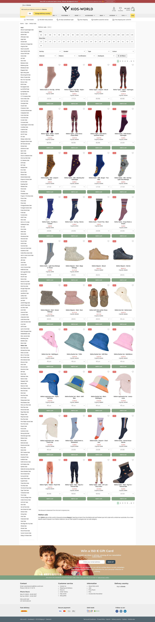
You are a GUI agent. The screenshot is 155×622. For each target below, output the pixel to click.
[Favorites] (59, 65)
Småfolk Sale (24, 459)
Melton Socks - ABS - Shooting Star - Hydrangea (74, 178)
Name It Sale (24, 378)
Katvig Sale (23, 274)
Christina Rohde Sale (26, 110)
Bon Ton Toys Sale (25, 79)
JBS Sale (23, 260)
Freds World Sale (25, 210)
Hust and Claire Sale (26, 248)
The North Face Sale (26, 488)
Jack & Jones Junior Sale (27, 255)
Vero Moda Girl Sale (26, 509)
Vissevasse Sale (25, 519)
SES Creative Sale (25, 452)
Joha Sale (23, 262)
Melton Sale (32, 23)
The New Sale (24, 485)
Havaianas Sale (24, 236)
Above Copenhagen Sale (27, 29)
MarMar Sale (24, 340)
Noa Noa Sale (24, 395)
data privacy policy (103, 577)
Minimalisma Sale (25, 359)
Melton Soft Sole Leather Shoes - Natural (98, 310)
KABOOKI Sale (24, 269)
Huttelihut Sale (24, 250)
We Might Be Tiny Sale (27, 523)
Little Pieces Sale (25, 319)
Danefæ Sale (24, 132)
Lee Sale (23, 300)
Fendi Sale (23, 189)
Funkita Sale (24, 215)
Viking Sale (23, 514)
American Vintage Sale (26, 44)
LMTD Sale (23, 326)
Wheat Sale (23, 526)
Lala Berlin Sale (25, 293)
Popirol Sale (24, 426)
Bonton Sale (24, 82)
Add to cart (49, 103)
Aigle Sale (23, 39)
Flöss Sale (23, 203)
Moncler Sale (24, 367)
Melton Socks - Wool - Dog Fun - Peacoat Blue (123, 485)
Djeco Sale (23, 151)
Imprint (108, 619)
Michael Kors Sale (25, 350)
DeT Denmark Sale (25, 143)
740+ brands (29, 19)
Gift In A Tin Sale (25, 222)
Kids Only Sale (24, 286)
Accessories (90, 15)
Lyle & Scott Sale (25, 329)
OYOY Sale (23, 397)
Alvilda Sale (24, 41)
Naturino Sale (24, 386)
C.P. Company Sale (25, 96)
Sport (77, 15)
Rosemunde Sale (25, 445)
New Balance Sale (25, 388)
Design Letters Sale (25, 139)
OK (30, 13)
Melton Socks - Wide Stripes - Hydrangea (123, 134)
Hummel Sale (24, 246)
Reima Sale (23, 440)
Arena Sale (23, 56)
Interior (113, 15)
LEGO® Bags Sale (25, 302)
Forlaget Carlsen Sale (26, 208)
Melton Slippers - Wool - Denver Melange (50, 310)
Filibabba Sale (24, 193)
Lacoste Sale (24, 291)
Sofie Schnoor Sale (26, 462)
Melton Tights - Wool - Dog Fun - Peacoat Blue (74, 485)
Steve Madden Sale (26, 471)
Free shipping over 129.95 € (121, 19)
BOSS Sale (23, 84)
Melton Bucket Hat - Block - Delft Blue (74, 397)
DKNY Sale (23, 153)
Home (22, 23)
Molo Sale (23, 364)
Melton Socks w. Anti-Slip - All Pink (50, 89)
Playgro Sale (24, 414)
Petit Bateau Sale (25, 402)
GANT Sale (23, 217)
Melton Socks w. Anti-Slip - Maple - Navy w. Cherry (74, 90)
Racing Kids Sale (25, 433)
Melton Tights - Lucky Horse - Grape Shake (74, 134)
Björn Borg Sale (25, 72)
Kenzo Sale (23, 279)
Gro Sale (23, 227)
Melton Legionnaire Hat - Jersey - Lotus (123, 397)
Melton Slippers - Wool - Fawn (74, 310)
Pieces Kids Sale (25, 409)
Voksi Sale (23, 521)
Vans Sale (23, 504)
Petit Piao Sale (24, 407)
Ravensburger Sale (25, 435)
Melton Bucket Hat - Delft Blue (98, 354)
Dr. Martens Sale (25, 160)
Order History (64, 592)
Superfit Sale (24, 481)
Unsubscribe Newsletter (95, 594)
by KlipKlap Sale (25, 91)
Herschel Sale (24, 238)
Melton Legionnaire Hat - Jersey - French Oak (49, 441)
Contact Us (63, 586)
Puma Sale (23, 428)
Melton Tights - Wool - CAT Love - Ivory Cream (98, 485)
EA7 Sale (23, 165)
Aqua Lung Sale (25, 48)
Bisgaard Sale (24, 70)
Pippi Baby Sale (25, 412)
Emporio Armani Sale (26, 179)
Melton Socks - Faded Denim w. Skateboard (74, 441)
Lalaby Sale (23, 295)
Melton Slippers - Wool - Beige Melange (74, 266)
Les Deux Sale (24, 307)
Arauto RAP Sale (25, 53)
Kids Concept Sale (25, 283)
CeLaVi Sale (24, 105)
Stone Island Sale (25, 473)
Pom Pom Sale (24, 424)
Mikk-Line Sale (24, 352)
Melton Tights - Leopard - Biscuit (98, 89)
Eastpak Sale (24, 167)
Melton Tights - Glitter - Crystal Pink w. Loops (50, 134)
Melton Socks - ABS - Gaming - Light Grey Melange (123, 178)
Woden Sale (24, 528)
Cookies (124, 619)
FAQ (90, 592)
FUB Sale (23, 212)
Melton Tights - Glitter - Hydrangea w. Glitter (123, 90)
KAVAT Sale (24, 276)
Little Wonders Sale (26, 321)
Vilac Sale (23, 516)
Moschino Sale (24, 369)
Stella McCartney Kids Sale (27, 469)
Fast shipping (82, 20)
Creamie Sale (24, 129)
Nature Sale (24, 383)
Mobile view (131, 619)
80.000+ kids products (45, 19)
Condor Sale (24, 120)
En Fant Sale (24, 181)
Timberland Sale (25, 492)
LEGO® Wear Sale (25, 305)
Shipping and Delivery (66, 588)
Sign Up (111, 562)
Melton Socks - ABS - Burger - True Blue (99, 178)
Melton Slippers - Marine (123, 266)
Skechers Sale (24, 454)
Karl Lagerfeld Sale (25, 272)
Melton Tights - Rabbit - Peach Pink (50, 484)
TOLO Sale (23, 495)
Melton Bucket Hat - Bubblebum (123, 354)
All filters (121, 56)
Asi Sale (23, 58)
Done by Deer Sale (25, 158)
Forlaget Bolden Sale (26, 205)
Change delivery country (42, 13)
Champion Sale (25, 108)
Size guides (63, 595)
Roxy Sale (23, 447)
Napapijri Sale (24, 381)
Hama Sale (23, 234)
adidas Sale (23, 34)
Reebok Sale (24, 438)
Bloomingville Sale (25, 75)
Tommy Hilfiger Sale (26, 497)
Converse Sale (24, 122)
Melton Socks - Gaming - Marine (74, 222)
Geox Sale (23, 219)
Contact (23, 583)
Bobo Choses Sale (25, 77)
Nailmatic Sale (24, 376)
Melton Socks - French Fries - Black (99, 222)
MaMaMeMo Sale (25, 333)
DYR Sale (23, 162)
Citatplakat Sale (25, 113)
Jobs (90, 588)
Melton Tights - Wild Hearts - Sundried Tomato (98, 134)
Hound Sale (24, 241)
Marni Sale (23, 343)
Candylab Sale (24, 103)
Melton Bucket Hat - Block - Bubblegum (99, 397)
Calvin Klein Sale (25, 98)
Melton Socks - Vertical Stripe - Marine (123, 441)
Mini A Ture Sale (25, 355)
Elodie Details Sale (25, 177)
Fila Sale (23, 191)
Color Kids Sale (24, 115)
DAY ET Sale (24, 134)
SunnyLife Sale (24, 476)
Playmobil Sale (24, 416)
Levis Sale (23, 310)
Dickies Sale (24, 146)
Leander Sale (24, 298)
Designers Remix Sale (26, 141)
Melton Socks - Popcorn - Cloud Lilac (99, 441)
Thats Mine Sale (25, 483)
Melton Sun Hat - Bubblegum (50, 354)
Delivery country (116, 619)
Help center (63, 594)
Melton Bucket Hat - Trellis (74, 354)
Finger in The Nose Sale (27, 196)
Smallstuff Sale (24, 457)
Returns (62, 590)
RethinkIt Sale (24, 443)
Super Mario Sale (25, 478)
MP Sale (23, 371)
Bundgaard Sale (25, 86)
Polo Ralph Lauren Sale (27, 421)
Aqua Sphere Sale (25, 51)
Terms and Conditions (90, 619)
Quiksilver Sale (24, 431)
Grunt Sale (23, 229)
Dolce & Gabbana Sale (26, 155)
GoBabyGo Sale (25, 224)
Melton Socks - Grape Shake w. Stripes (123, 222)
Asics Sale (23, 60)
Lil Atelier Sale (24, 314)
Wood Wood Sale (25, 530)
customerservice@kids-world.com (33, 586)
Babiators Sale (24, 63)
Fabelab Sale (24, 186)
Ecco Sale (23, 170)
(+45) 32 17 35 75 (29, 588)
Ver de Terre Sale (25, 507)
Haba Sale (23, 231)
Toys (124, 15)
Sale (132, 15)
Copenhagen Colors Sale (27, 124)
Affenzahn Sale (25, 37)
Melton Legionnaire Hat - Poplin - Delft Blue (49, 397)
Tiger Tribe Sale (25, 490)
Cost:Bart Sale (24, 127)
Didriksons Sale (25, 148)
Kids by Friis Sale (25, 281)
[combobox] (49, 98)
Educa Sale (23, 172)
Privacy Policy (101, 619)
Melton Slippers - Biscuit (99, 266)
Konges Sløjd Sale (25, 288)
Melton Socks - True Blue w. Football (50, 222)
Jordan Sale (24, 264)
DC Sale (23, 136)
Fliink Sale (23, 200)
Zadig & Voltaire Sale (26, 535)
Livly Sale (23, 324)
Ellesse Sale (24, 174)
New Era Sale (24, 390)
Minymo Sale (24, 362)
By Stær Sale (24, 94)
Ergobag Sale (24, 184)
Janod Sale (23, 257)
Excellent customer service (99, 19)
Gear (102, 15)
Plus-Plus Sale (24, 419)
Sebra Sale (23, 450)
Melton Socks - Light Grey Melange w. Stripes (50, 266)
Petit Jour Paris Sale (26, 405)
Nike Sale (23, 393)
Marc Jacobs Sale (25, 336)
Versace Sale (24, 511)
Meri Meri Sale (24, 348)
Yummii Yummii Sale (26, 533)
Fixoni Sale (23, 198)
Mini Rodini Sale (25, 357)
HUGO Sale (23, 243)
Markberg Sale (24, 338)
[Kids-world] (77, 9)
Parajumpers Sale (25, 400)
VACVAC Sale (24, 502)
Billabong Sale (24, 65)
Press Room (92, 590)
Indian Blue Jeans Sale (26, 253)
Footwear (65, 15)
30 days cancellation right (65, 20)
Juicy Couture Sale (25, 267)
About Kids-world (94, 586)
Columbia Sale (24, 117)
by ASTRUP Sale (25, 89)
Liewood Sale (24, 312)
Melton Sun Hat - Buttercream (123, 310)
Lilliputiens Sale (25, 317)
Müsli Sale (23, 374)
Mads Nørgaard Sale (26, 331)
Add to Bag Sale (25, 32)
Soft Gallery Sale (25, 464)
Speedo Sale (24, 466)
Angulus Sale (24, 46)
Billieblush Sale (25, 67)
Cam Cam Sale (24, 101)
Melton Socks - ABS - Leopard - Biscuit (50, 178)
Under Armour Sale (26, 500)
